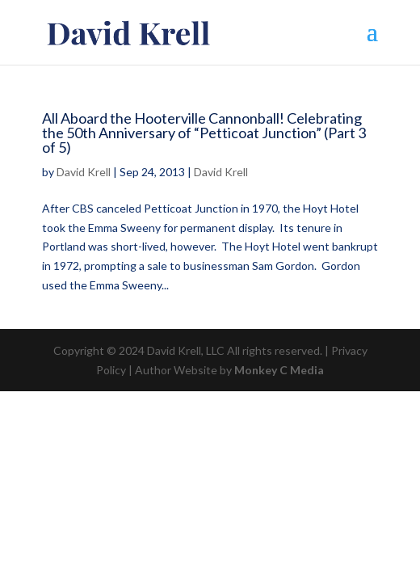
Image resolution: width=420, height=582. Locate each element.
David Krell (84, 172)
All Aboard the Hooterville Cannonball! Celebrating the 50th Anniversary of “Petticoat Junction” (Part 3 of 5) (204, 132)
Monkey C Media (279, 370)
